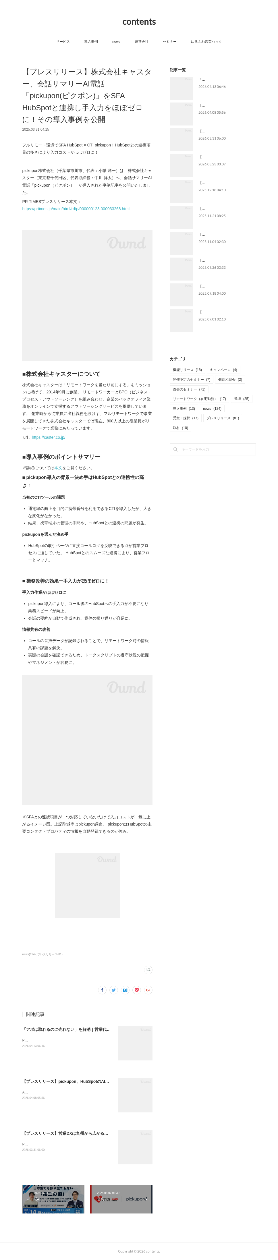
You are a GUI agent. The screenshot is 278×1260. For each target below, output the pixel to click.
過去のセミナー (189, 389)
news (116, 42)
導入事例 (91, 42)
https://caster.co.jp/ (48, 437)
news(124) (29, 954)
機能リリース (187, 370)
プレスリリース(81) (50, 954)
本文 (58, 467)
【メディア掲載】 (212, 260)
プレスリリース (222, 418)
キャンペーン (223, 370)
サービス (63, 42)
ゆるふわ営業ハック (206, 42)
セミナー (170, 42)
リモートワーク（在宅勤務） (199, 399)
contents (139, 21)
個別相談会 (230, 380)
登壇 (241, 399)
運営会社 (141, 42)
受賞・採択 (185, 418)
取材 (180, 428)
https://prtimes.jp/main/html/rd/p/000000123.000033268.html (76, 208)
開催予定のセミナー (192, 380)
